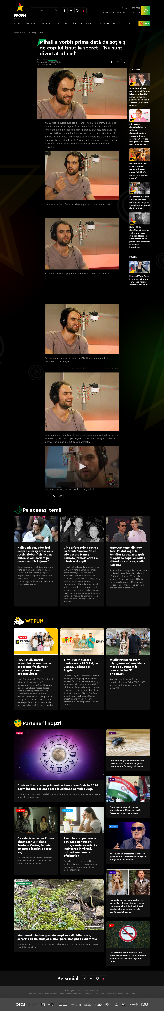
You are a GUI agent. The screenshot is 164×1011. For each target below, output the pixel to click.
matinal (58, 489)
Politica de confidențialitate (84, 994)
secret (68, 489)
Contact (127, 23)
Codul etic (121, 994)
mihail (91, 489)
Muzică (69, 23)
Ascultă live (100, 994)
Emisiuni (30, 23)
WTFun (45, 23)
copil (75, 489)
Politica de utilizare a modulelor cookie (43, 994)
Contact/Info (111, 994)
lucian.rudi (52, 60)
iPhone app (130, 994)
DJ (57, 23)
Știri (17, 23)
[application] (82, 467)
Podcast (87, 23)
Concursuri (107, 23)
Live (146, 23)
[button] (82, 466)
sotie (83, 489)
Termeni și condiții (66, 994)
